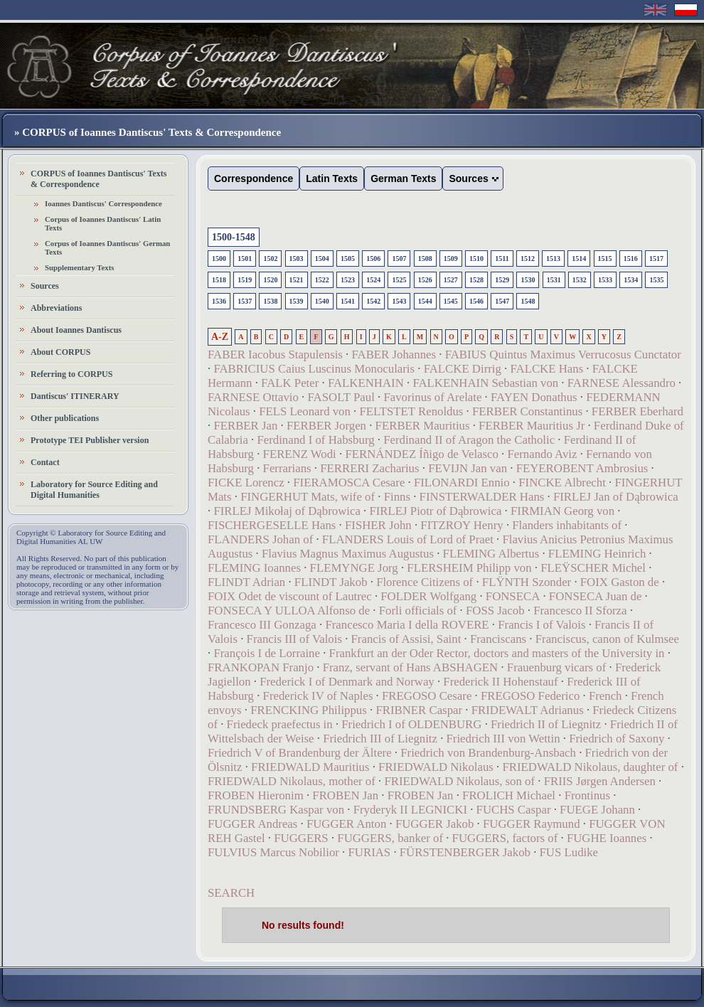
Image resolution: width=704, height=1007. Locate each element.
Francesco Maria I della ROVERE (407, 625)
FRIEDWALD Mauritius (310, 767)
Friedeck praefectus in (280, 724)
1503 (296, 258)
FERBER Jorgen (326, 425)
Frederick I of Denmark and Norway (347, 681)
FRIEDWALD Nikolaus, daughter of (590, 767)
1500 (219, 258)
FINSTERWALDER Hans (482, 496)
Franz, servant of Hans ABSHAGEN (410, 667)
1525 (399, 280)
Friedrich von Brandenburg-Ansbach (488, 753)
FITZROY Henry (461, 525)
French (605, 696)
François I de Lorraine (266, 653)
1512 (528, 258)
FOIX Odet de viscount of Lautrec (290, 596)
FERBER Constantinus (527, 411)
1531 (554, 280)
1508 (425, 258)
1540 (322, 301)
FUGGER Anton (346, 824)
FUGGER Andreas (252, 824)
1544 (425, 301)
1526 (425, 280)
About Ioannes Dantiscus (76, 330)
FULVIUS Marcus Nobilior (273, 852)
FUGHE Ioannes (606, 838)
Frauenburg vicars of (557, 667)
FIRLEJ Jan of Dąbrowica (615, 496)
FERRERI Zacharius (369, 468)
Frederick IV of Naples (318, 696)
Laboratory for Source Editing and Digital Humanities (94, 489)
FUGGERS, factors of (505, 838)
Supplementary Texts (79, 267)
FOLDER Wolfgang (428, 596)
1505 (348, 258)
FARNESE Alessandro (621, 383)
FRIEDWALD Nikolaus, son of (459, 781)
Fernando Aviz (542, 454)
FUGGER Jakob (434, 824)
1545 (451, 301)
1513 (553, 258)
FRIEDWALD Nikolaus (436, 767)
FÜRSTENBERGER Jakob (465, 852)
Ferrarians (287, 468)
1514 (579, 258)
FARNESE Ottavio (253, 397)
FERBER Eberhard (637, 411)
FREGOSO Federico (532, 696)
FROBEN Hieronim (256, 795)
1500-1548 (233, 237)
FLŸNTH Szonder (526, 582)
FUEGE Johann (597, 809)
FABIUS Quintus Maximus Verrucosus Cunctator (563, 354)
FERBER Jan (245, 425)
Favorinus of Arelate (432, 397)
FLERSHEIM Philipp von (469, 568)
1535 (656, 280)
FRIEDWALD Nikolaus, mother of (291, 781)
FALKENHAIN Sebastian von (485, 383)
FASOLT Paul (340, 397)
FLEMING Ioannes (254, 568)
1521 (296, 280)
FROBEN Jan (345, 795)
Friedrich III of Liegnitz (380, 738)
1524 (373, 280)
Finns (397, 496)
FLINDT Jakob (331, 582)
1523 (348, 280)
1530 (528, 280)
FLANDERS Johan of (260, 539)
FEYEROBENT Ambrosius (582, 468)
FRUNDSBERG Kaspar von (276, 809)
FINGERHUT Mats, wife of (307, 496)
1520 (270, 280)
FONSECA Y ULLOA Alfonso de (289, 610)
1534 (631, 280)
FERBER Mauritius (422, 425)
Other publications (65, 418)
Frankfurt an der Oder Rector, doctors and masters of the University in (497, 653)
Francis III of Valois (294, 639)
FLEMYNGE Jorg (354, 568)
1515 (605, 258)
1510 (476, 258)
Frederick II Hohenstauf (500, 681)
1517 (656, 258)
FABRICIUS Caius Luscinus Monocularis (314, 368)
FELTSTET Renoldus (411, 411)
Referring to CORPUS (71, 374)
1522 (322, 280)
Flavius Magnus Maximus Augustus (348, 553)
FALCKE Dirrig (462, 368)
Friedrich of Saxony (616, 738)
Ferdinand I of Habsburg (315, 440)
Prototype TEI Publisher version (90, 440)
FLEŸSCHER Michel (593, 568)
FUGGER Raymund (531, 824)
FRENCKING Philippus (308, 710)
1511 (501, 258)
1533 (605, 280)
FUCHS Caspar (513, 809)
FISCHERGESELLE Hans (272, 525)
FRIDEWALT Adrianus (527, 710)
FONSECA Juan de (595, 596)
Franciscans (498, 639)
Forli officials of (418, 610)
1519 (245, 280)
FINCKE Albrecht (562, 482)
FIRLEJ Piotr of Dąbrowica (435, 511)
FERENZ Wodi (299, 454)
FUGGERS (301, 838)
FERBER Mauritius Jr (532, 425)
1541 (348, 301)
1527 (451, 280)
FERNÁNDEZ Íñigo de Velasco (421, 454)
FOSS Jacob (495, 610)
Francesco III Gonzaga (262, 625)
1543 (399, 301)
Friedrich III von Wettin (503, 738)
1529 (502, 280)
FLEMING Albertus (491, 553)
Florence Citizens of (424, 582)
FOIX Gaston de (619, 582)
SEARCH (231, 893)
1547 (502, 301)
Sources (45, 286)
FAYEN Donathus (534, 397)
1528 (476, 280)
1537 (245, 301)
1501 (245, 258)
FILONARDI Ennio (462, 482)
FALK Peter (290, 383)
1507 (399, 258)
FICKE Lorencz (246, 482)
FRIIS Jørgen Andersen (600, 781)
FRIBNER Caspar (418, 710)
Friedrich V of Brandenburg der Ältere (300, 753)
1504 (322, 258)
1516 (631, 258)
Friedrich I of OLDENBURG (411, 724)
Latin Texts (332, 178)
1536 (219, 301)
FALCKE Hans (546, 368)
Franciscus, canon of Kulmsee (607, 639)
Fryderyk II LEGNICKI (410, 809)
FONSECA (513, 596)
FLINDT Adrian (246, 582)
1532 (579, 280)
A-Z (219, 336)
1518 (219, 280)
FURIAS (369, 852)
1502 (270, 258)
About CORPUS (60, 352)
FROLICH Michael (508, 795)
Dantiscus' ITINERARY (75, 396)
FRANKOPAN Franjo (261, 667)
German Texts (403, 178)
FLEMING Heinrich (597, 553)
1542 (373, 301)
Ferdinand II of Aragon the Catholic (469, 440)
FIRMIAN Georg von (562, 511)
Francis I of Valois (541, 625)
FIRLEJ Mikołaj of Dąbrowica (286, 511)
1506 (373, 258)
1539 (296, 301)
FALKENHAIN (366, 383)
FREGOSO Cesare (426, 696)
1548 (528, 301)
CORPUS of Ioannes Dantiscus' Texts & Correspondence (98, 179)
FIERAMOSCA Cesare (349, 482)
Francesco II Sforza (579, 610)
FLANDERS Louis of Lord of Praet (408, 539)
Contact (45, 462)
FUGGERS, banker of (390, 838)
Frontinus (587, 795)
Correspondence (253, 178)
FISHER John (378, 525)
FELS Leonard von (305, 411)
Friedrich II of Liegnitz (546, 724)
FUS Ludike (569, 852)
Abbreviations (56, 308)
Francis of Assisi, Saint (406, 639)
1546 (476, 301)
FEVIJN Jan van (467, 468)
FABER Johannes (393, 354)
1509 (451, 258)
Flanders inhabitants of (567, 525)
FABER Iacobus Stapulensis (275, 354)
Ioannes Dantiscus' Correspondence (103, 203)
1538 (270, 301)
